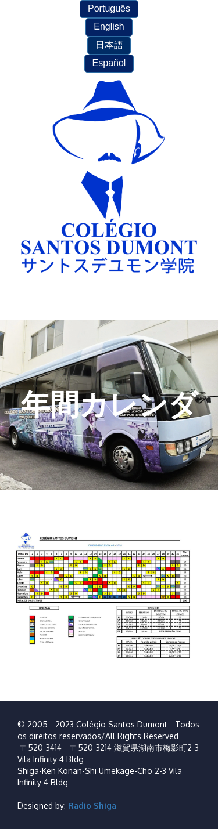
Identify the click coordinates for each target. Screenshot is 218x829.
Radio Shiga (92, 805)
